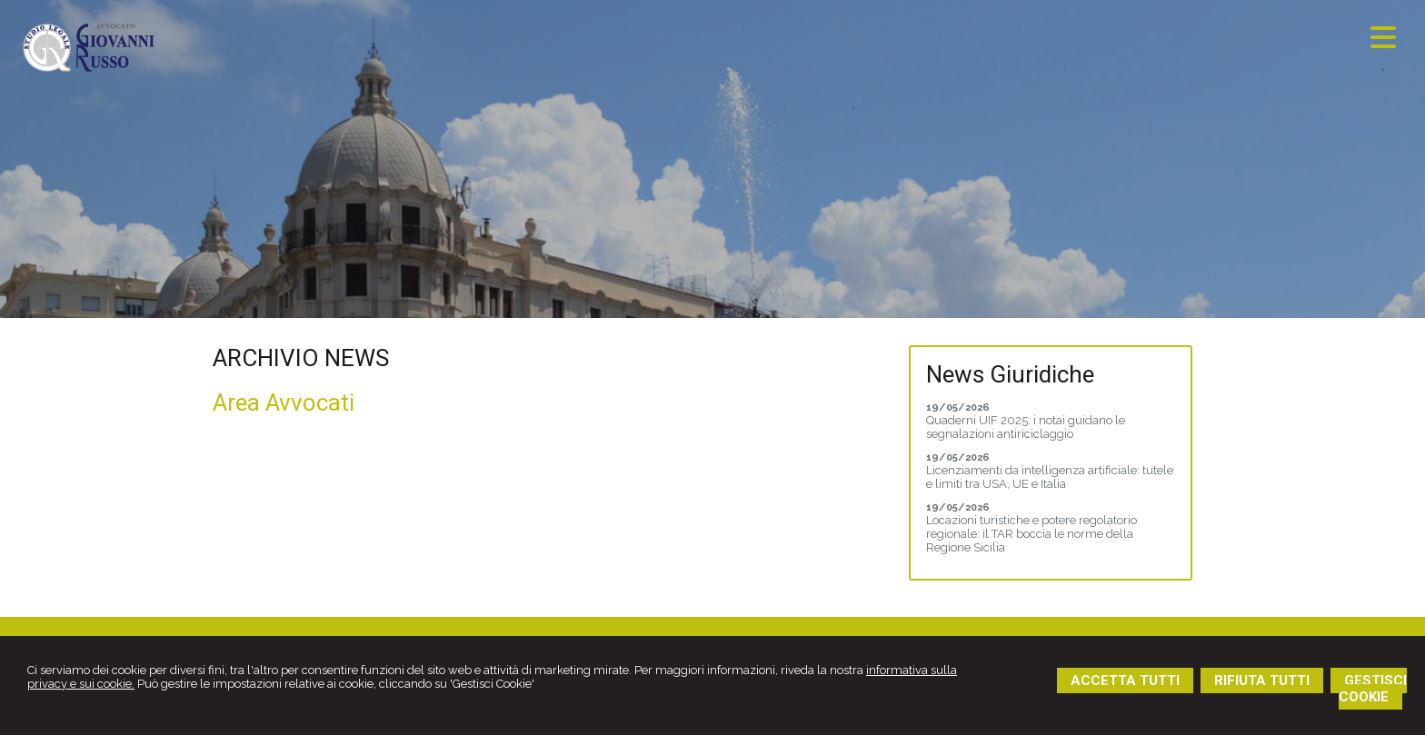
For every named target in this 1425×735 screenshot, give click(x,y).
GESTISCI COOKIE (1373, 688)
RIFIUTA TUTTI (1262, 680)
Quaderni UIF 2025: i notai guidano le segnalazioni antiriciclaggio (1025, 427)
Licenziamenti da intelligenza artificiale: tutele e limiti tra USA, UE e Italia (1049, 477)
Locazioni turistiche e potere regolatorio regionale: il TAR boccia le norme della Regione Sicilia (1031, 533)
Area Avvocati (283, 402)
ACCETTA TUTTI (1125, 680)
